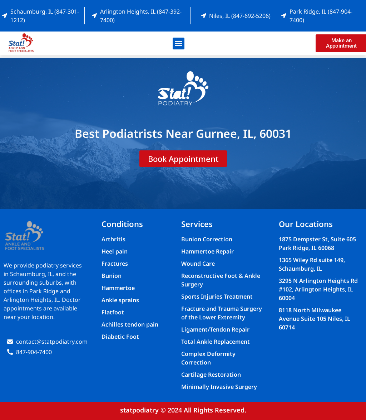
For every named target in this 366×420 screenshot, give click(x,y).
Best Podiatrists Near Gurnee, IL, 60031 (183, 133)
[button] (178, 43)
